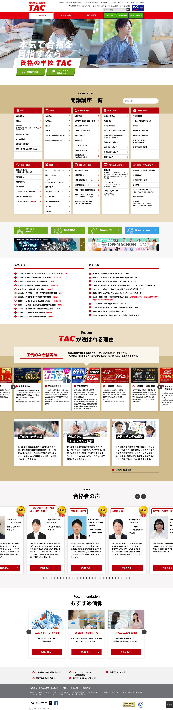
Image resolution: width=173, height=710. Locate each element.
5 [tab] (54, 578)
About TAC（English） (50, 688)
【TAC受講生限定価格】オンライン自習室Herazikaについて (116, 307)
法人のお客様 (65, 2)
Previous (13, 387)
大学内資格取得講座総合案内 (47, 672)
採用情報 (76, 688)
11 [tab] (72, 578)
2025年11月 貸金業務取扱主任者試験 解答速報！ (41, 308)
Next (159, 387)
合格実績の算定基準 (123, 470)
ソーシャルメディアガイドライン (43, 694)
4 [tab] (52, 578)
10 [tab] (69, 578)
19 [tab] (95, 578)
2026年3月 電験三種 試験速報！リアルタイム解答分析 (43, 273)
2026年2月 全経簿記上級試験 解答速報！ (38, 285)
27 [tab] (118, 578)
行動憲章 (32, 692)
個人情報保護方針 (78, 692)
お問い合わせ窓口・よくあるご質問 (118, 6)
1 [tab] (43, 578)
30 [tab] (126, 578)
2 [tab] (46, 578)
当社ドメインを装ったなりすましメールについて (111, 273)
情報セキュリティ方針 (111, 692)
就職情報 (77, 2)
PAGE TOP (169, 704)
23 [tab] (106, 578)
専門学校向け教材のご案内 (83, 678)
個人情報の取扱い (94, 692)
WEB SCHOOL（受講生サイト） (81, 6)
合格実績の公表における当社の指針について (109, 311)
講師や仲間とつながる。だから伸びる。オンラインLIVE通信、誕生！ (119, 293)
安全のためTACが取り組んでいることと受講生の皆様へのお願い (117, 315)
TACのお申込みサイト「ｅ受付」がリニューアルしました (114, 281)
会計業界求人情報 (116, 672)
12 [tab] (75, 578)
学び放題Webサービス (118, 2)
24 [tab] (109, 578)
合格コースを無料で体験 (62, 72)
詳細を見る (45, 567)
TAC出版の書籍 (91, 2)
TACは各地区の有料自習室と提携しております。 (111, 303)
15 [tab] (83, 578)
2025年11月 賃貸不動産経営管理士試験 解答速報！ (41, 305)
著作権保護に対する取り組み (132, 692)
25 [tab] (112, 578)
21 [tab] (101, 578)
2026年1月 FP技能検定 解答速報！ (36, 289)
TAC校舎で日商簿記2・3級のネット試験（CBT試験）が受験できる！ (119, 289)
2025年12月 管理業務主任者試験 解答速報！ (39, 297)
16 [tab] (86, 578)
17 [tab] (89, 578)
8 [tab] (63, 578)
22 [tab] (103, 578)
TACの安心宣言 (44, 692)
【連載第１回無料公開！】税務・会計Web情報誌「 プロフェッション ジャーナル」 (124, 285)
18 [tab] (92, 578)
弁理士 (47, 126)
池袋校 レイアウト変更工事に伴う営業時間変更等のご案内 (115, 277)
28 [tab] (121, 578)
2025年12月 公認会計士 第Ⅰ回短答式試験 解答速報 (42, 293)
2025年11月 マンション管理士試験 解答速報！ (40, 301)
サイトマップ (99, 6)
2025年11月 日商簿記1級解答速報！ (36, 312)
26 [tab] (115, 578)
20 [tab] (98, 578)
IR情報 (103, 2)
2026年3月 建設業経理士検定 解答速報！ (38, 281)
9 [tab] (66, 578)
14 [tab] (80, 578)
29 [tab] (124, 578)
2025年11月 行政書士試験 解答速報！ (36, 316)
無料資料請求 (33, 71)
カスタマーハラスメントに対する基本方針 (72, 694)
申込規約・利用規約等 (60, 692)
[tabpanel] (45, 540)
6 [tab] (57, 578)
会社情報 (33, 688)
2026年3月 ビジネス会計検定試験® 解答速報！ (40, 277)
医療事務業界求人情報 (44, 678)
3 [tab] (49, 578)
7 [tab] (60, 578)
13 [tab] (77, 578)
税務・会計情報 (137, 2)
